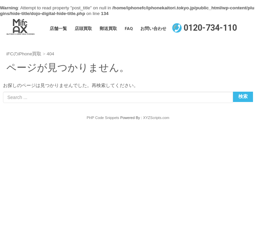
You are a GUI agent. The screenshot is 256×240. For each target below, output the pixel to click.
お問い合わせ (153, 28)
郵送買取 (108, 28)
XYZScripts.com (156, 118)
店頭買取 (83, 28)
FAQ (129, 28)
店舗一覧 (58, 28)
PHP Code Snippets (103, 118)
